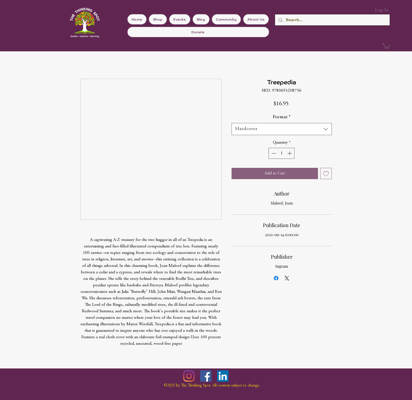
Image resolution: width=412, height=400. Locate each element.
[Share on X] (287, 278)
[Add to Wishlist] (326, 173)
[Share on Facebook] (276, 278)
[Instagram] (189, 376)
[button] (386, 45)
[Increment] (290, 153)
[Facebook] (206, 376)
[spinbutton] (281, 153)
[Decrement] (273, 153)
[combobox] (282, 129)
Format (282, 117)
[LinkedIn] (222, 376)
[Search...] (332, 19)
